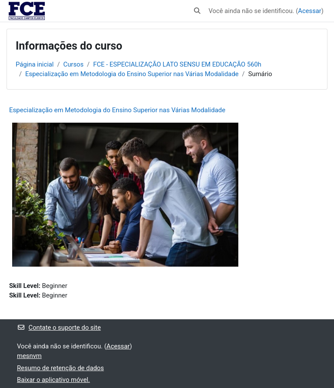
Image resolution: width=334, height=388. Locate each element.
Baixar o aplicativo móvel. (53, 380)
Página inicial (34, 64)
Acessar (309, 11)
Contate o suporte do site (59, 327)
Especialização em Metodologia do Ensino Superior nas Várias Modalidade (131, 74)
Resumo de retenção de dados (60, 368)
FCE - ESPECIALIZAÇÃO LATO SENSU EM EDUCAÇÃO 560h (177, 64)
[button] (197, 11)
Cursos (73, 64)
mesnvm (29, 356)
